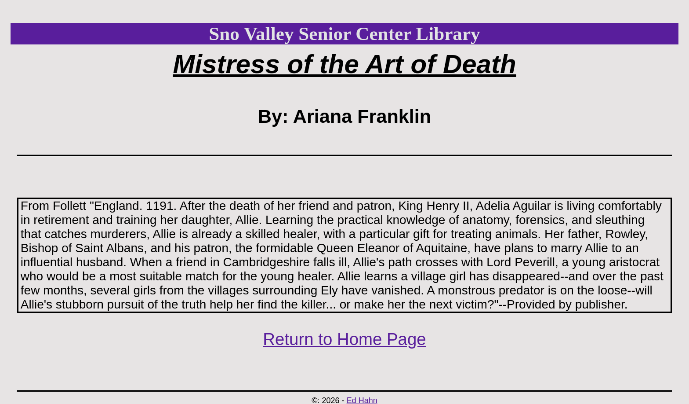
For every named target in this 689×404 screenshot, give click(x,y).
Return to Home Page (344, 339)
